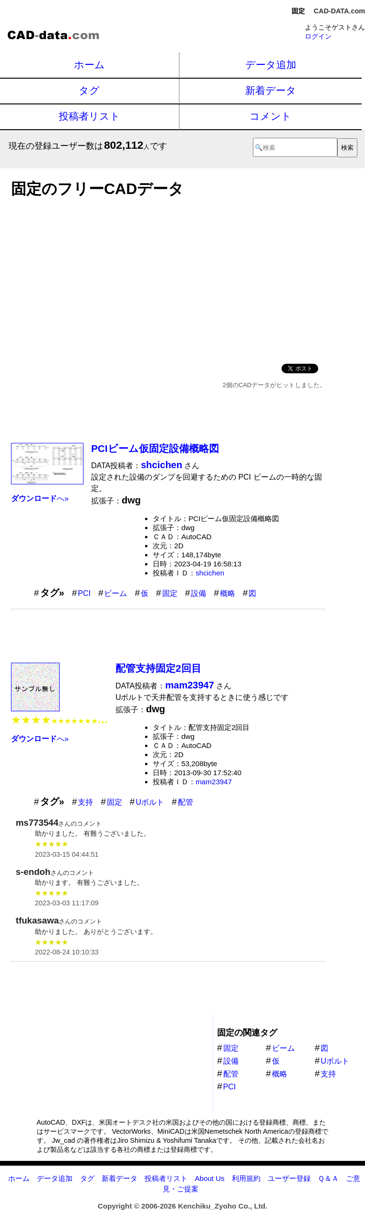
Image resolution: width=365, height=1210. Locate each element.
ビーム (115, 593)
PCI (84, 593)
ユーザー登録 (289, 1178)
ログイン (318, 36)
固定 (169, 593)
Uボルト (150, 802)
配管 (185, 802)
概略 (227, 593)
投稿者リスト (89, 116)
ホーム (89, 64)
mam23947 (214, 782)
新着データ (270, 90)
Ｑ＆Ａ (328, 1178)
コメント (271, 116)
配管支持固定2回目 (158, 668)
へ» (40, 498)
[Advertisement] (168, 278)
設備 (198, 593)
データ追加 (270, 64)
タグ (89, 90)
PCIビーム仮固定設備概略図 (155, 448)
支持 (85, 802)
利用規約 (246, 1178)
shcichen (210, 573)
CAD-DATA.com (339, 11)
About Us (209, 1178)
